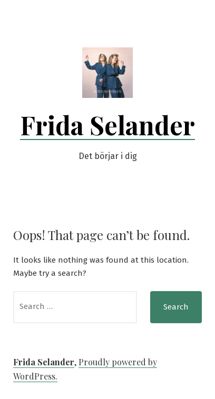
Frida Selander (107, 125)
